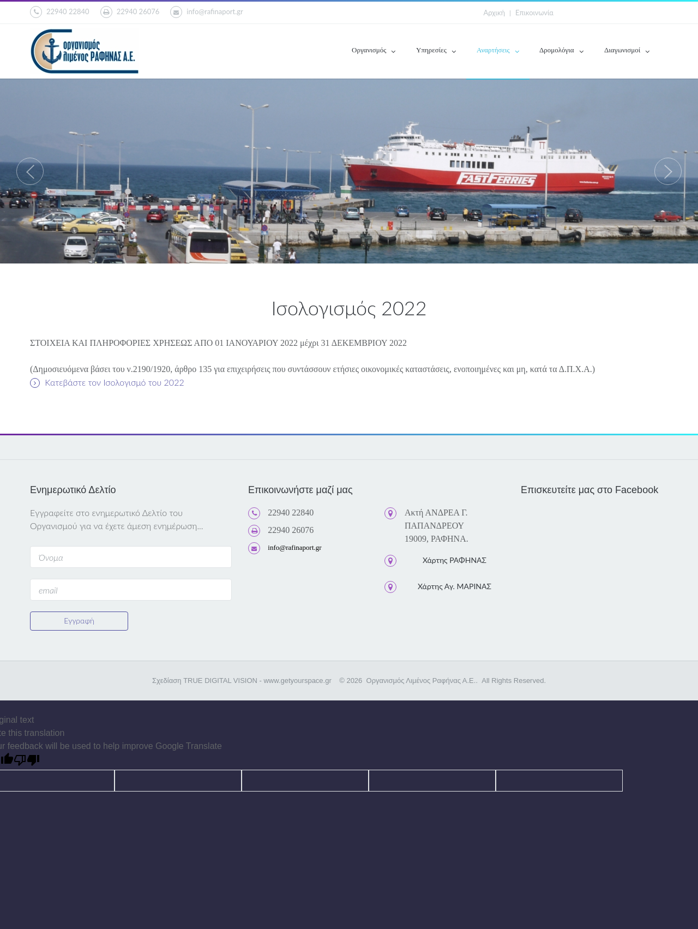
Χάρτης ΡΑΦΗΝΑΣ (454, 560)
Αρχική (495, 12)
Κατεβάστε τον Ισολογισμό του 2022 (107, 382)
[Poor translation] (27, 761)
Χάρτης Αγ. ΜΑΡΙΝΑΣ (454, 586)
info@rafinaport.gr (206, 12)
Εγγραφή (79, 620)
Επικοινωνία (534, 12)
